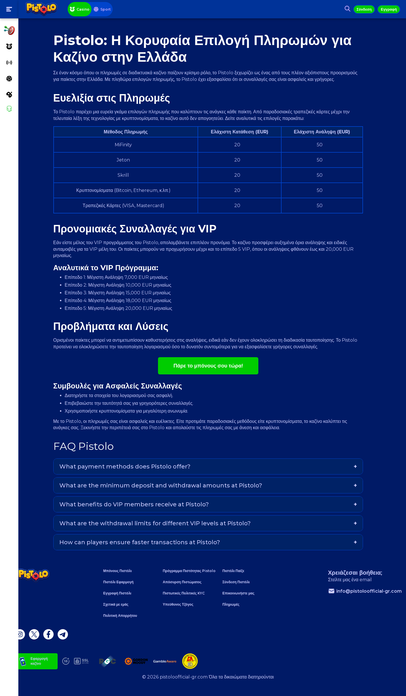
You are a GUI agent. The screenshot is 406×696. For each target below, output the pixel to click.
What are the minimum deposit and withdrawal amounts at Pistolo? (168, 491)
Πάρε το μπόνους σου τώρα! (212, 372)
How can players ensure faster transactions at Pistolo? (147, 548)
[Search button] (344, 9)
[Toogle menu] (9, 9)
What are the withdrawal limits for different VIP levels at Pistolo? (162, 529)
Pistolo (157, 249)
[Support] (9, 109)
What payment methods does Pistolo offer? (132, 472)
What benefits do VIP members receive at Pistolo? (141, 510)
